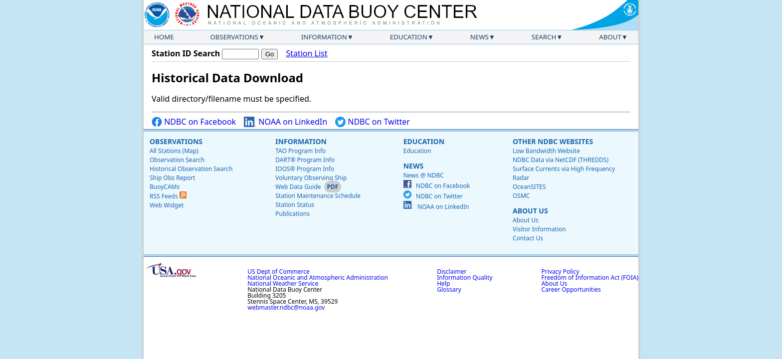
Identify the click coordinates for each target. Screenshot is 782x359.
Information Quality (464, 277)
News (479, 36)
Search (544, 36)
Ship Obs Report (172, 178)
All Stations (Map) (174, 151)
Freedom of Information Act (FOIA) (590, 277)
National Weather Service (282, 283)
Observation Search (177, 160)
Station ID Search (186, 53)
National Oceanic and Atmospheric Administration (317, 277)
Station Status (294, 204)
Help (443, 283)
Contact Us (528, 238)
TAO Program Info (300, 151)
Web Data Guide (298, 186)
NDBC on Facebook (194, 122)
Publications (292, 213)
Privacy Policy (561, 271)
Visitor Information (539, 229)
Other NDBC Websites (553, 141)
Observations (234, 36)
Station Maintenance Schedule (318, 195)
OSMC (521, 195)
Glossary (449, 289)
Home (164, 36)
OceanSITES (529, 186)
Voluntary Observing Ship (311, 178)
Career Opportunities (571, 289)
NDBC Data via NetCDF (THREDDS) (560, 160)
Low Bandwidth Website (546, 151)
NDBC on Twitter (372, 122)
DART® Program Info (305, 160)
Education (408, 36)
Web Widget (167, 205)
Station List (306, 53)
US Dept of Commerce (278, 271)
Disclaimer (451, 271)
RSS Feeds (168, 196)
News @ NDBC (423, 175)
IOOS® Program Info (304, 169)
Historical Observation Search (191, 169)
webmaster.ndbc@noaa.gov (286, 307)
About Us (530, 210)
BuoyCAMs (165, 186)
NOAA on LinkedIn (285, 122)
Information (324, 36)
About (610, 36)
